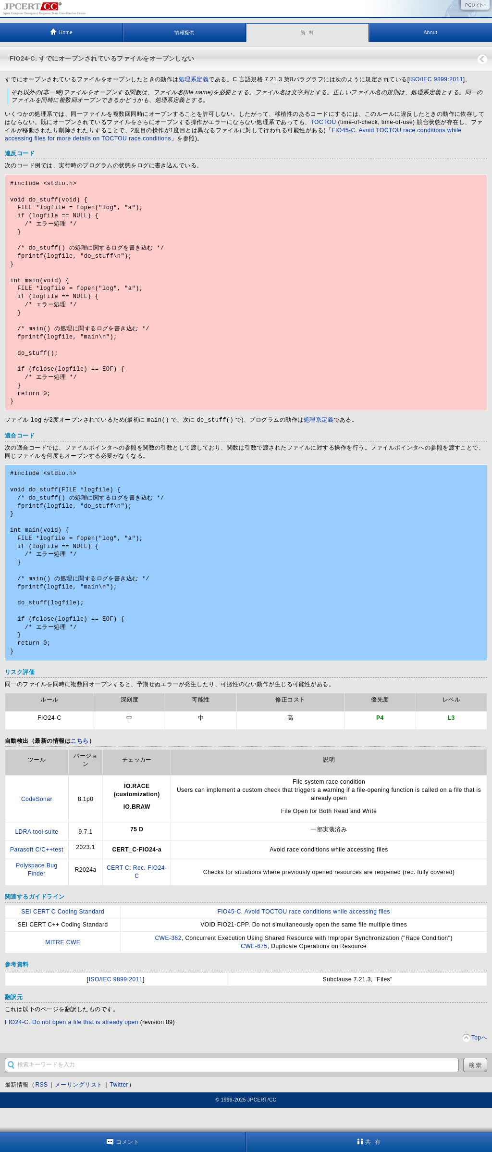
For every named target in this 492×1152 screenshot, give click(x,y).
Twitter (119, 1108)
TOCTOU (323, 122)
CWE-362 (168, 962)
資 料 (307, 32)
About (431, 32)
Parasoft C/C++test (36, 873)
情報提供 (184, 32)
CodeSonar (36, 823)
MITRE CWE (62, 966)
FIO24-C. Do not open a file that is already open (71, 1046)
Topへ (479, 1061)
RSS (41, 1108)
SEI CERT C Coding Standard (62, 935)
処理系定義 (194, 79)
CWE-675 (254, 970)
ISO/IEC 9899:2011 (436, 79)
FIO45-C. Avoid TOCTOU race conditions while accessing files (303, 935)
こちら (79, 765)
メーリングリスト (79, 1108)
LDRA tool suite (36, 855)
